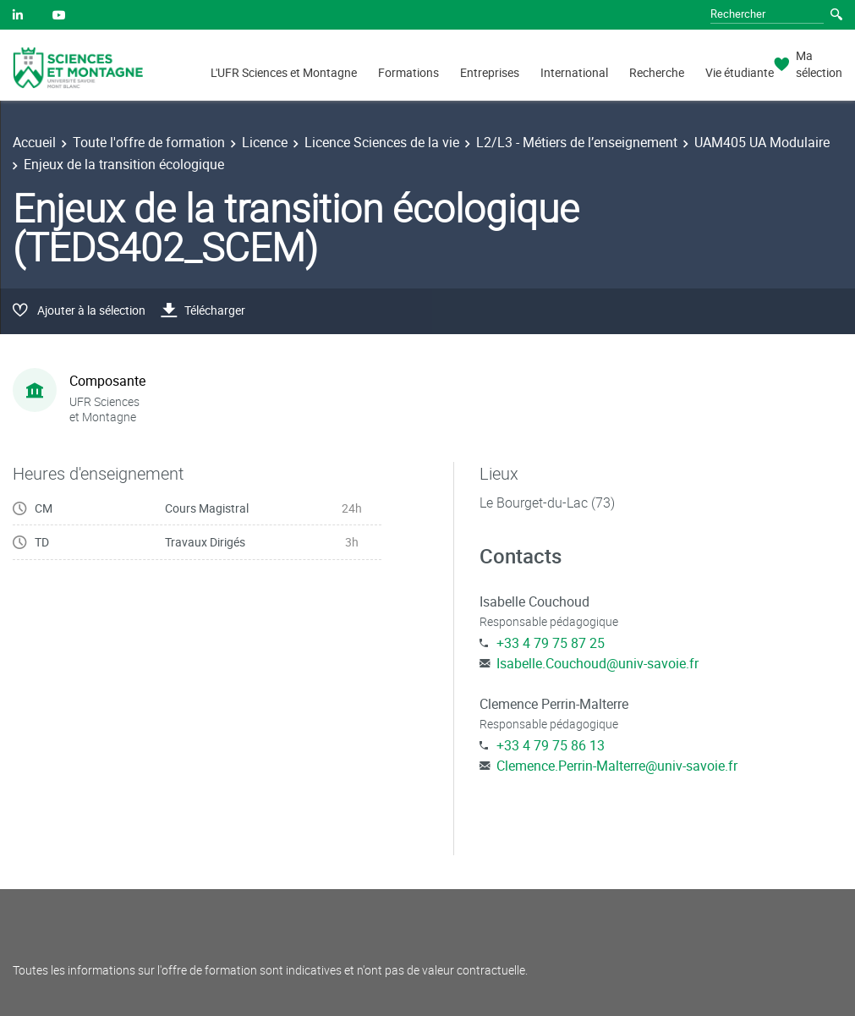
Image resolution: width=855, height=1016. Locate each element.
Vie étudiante (739, 72)
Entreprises (489, 72)
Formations (408, 72)
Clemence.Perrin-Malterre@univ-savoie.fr (616, 765)
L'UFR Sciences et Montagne (284, 72)
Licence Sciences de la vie (381, 142)
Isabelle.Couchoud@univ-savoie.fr (597, 663)
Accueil (34, 142)
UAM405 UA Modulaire (762, 142)
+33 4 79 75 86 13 (550, 745)
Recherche (656, 72)
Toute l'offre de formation (149, 142)
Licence (265, 142)
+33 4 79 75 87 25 (550, 643)
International (574, 72)
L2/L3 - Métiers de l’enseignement (576, 142)
